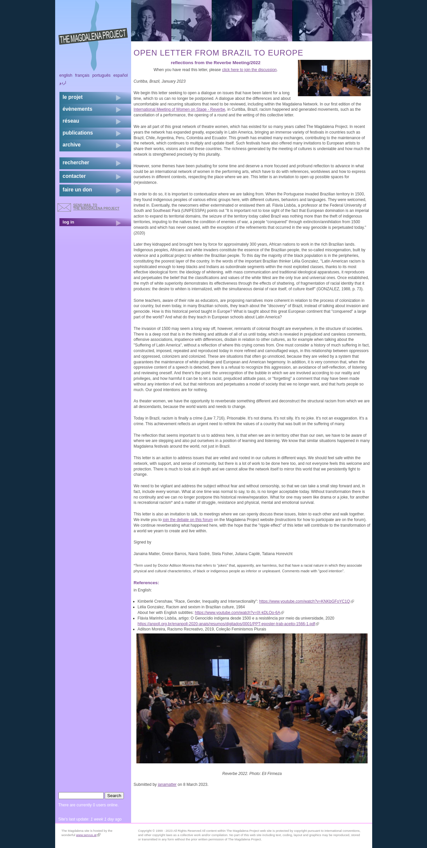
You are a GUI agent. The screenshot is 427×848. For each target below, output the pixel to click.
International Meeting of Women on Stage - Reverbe (179, 109)
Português (101, 75)
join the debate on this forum (188, 519)
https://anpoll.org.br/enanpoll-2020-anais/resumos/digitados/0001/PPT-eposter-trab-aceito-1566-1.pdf (228, 624)
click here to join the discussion (249, 69)
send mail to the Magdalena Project (96, 206)
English (66, 75)
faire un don (77, 189)
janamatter (167, 784)
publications (78, 133)
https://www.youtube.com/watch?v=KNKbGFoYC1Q (306, 601)
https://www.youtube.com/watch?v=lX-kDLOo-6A (239, 612)
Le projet (73, 97)
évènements (77, 109)
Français (82, 75)
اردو (62, 82)
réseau (71, 121)
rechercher (76, 162)
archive (72, 144)
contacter (74, 176)
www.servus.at (88, 835)
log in (68, 222)
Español (120, 75)
